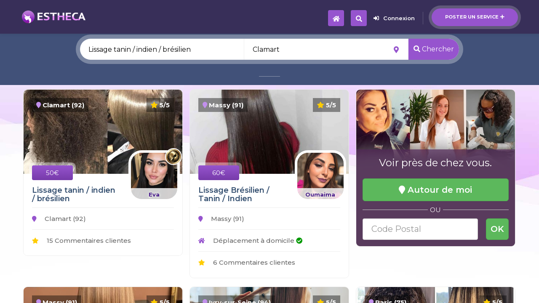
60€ (219, 173)
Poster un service (474, 17)
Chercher (434, 49)
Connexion (394, 18)
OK (497, 229)
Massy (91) (221, 219)
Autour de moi (435, 190)
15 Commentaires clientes (81, 241)
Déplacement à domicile (250, 241)
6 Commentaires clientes (246, 262)
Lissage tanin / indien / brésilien (73, 194)
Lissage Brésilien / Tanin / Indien (234, 194)
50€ (52, 173)
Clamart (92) (59, 219)
